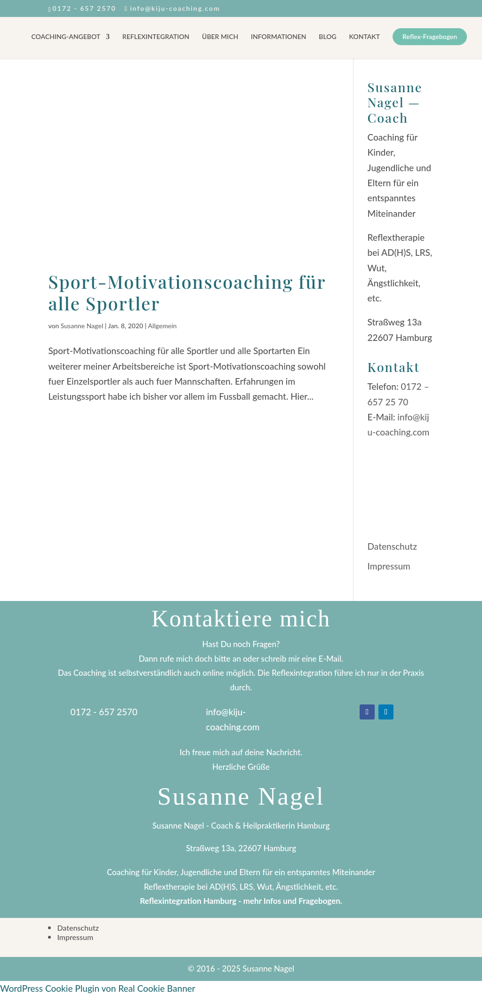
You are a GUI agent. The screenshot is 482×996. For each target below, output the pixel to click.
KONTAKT (364, 36)
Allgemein (162, 326)
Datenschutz (392, 546)
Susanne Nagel (82, 326)
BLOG (327, 36)
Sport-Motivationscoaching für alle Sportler (187, 292)
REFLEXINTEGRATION (155, 36)
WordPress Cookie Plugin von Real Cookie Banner (97, 988)
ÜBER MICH (220, 36)
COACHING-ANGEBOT (66, 36)
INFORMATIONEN (278, 36)
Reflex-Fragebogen (429, 36)
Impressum (389, 566)
